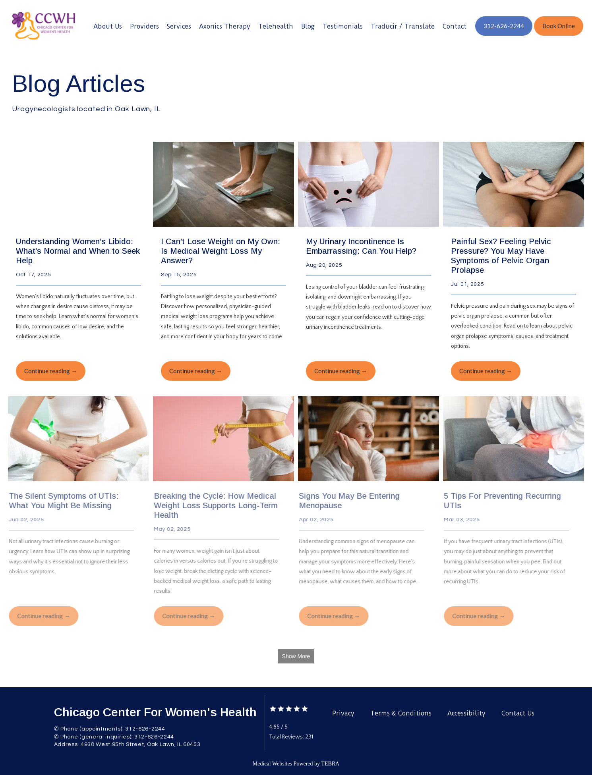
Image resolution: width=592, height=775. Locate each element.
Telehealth (275, 26)
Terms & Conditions (400, 713)
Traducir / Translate (403, 26)
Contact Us (517, 713)
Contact (454, 26)
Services (179, 26)
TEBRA (330, 764)
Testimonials (343, 26)
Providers (144, 26)
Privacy (343, 713)
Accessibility (466, 713)
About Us (107, 26)
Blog (308, 26)
